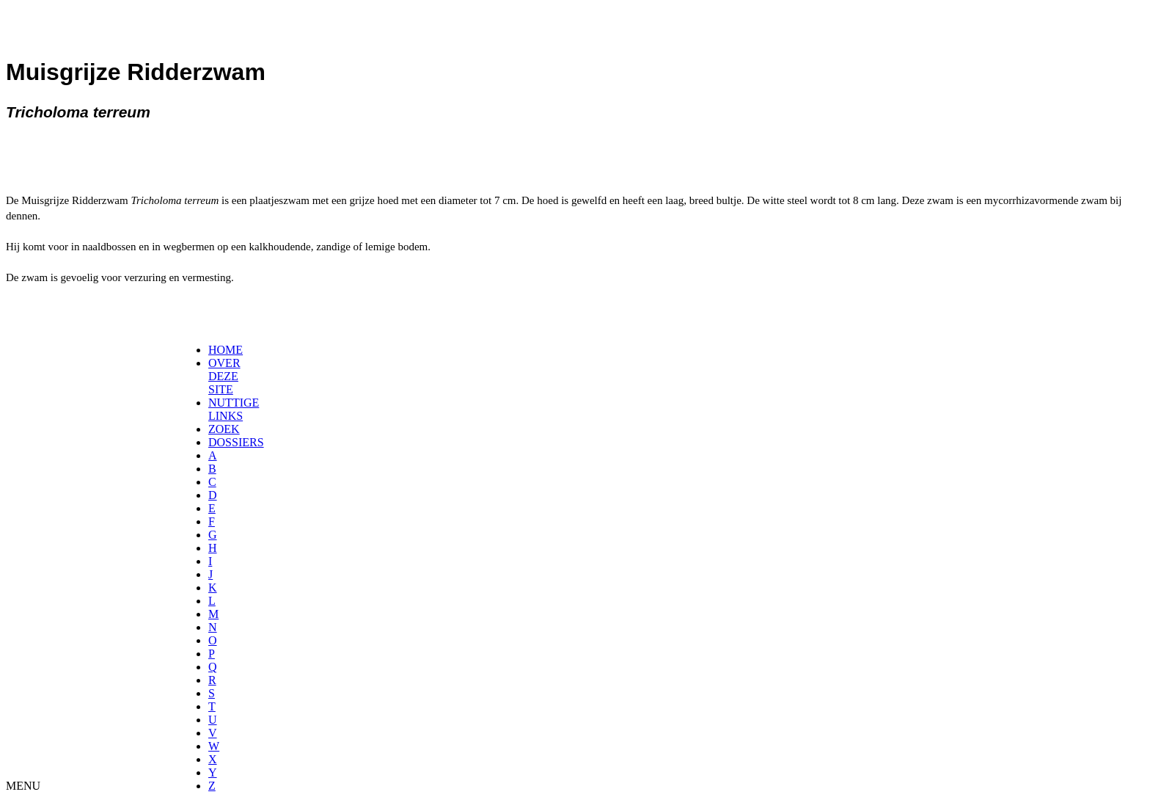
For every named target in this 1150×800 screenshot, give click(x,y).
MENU (23, 785)
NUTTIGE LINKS (233, 409)
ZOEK (224, 429)
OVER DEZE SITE (224, 376)
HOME (225, 349)
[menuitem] (213, 350)
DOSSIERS (236, 442)
